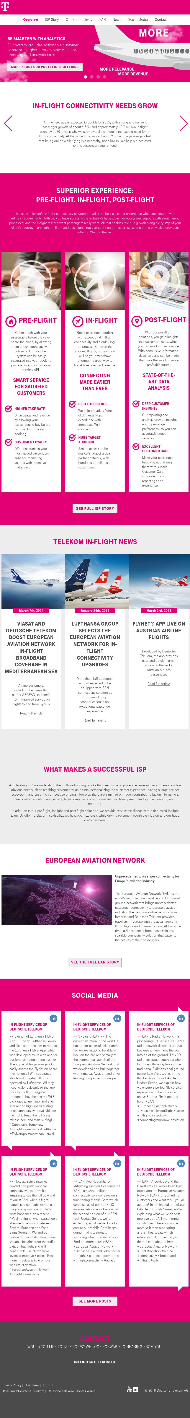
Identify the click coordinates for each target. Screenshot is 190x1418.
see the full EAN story (95, 962)
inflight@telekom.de (95, 1362)
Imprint (48, 1385)
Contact (161, 19)
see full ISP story (95, 508)
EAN (102, 19)
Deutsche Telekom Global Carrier (71, 1391)
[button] (85, 77)
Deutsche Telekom (31, 1391)
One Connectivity (79, 19)
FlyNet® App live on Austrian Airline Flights (158, 631)
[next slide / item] (180, 123)
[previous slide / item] (12, 123)
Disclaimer (32, 1385)
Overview (30, 19)
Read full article (31, 713)
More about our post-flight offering (45, 67)
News (117, 19)
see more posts (95, 1301)
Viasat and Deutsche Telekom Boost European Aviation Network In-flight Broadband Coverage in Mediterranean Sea (31, 648)
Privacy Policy (11, 1385)
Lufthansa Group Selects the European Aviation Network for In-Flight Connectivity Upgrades (95, 644)
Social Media (138, 19)
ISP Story (52, 19)
